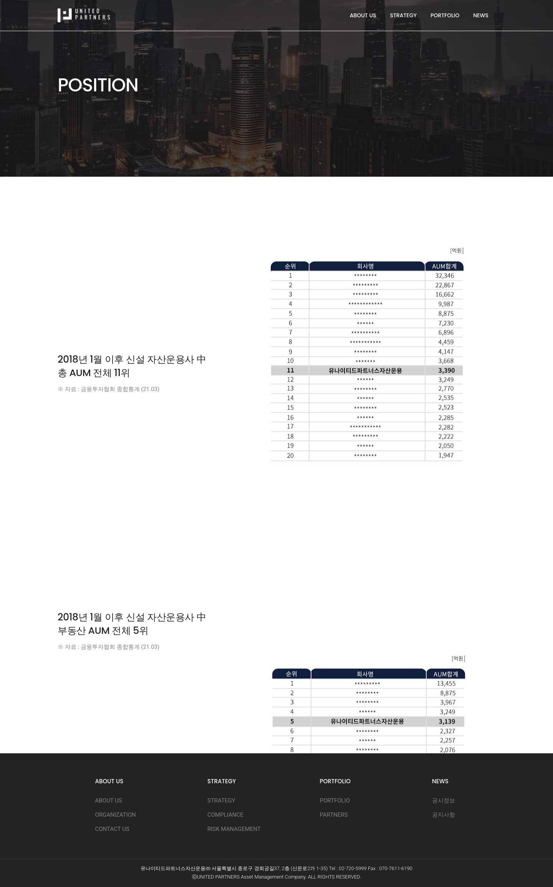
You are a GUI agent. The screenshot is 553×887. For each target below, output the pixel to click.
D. (359, 877)
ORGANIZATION (115, 814)
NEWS (480, 15)
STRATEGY (403, 15)
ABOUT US (363, 15)
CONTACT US (112, 829)
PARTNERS (334, 814)
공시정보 (443, 800)
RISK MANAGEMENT (234, 829)
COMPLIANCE (225, 814)
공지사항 (443, 814)
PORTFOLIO (444, 15)
